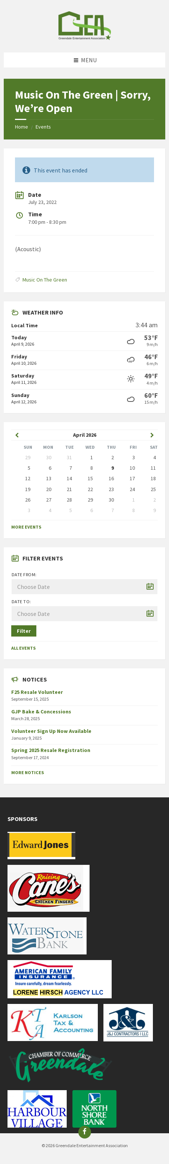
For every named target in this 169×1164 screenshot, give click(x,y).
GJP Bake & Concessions (41, 711)
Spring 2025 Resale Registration (50, 750)
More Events (26, 527)
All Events (23, 648)
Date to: (21, 601)
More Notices (27, 772)
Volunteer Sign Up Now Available (51, 731)
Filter (24, 631)
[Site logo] (84, 38)
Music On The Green (44, 279)
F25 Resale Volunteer (37, 692)
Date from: (24, 574)
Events (43, 126)
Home (21, 126)
